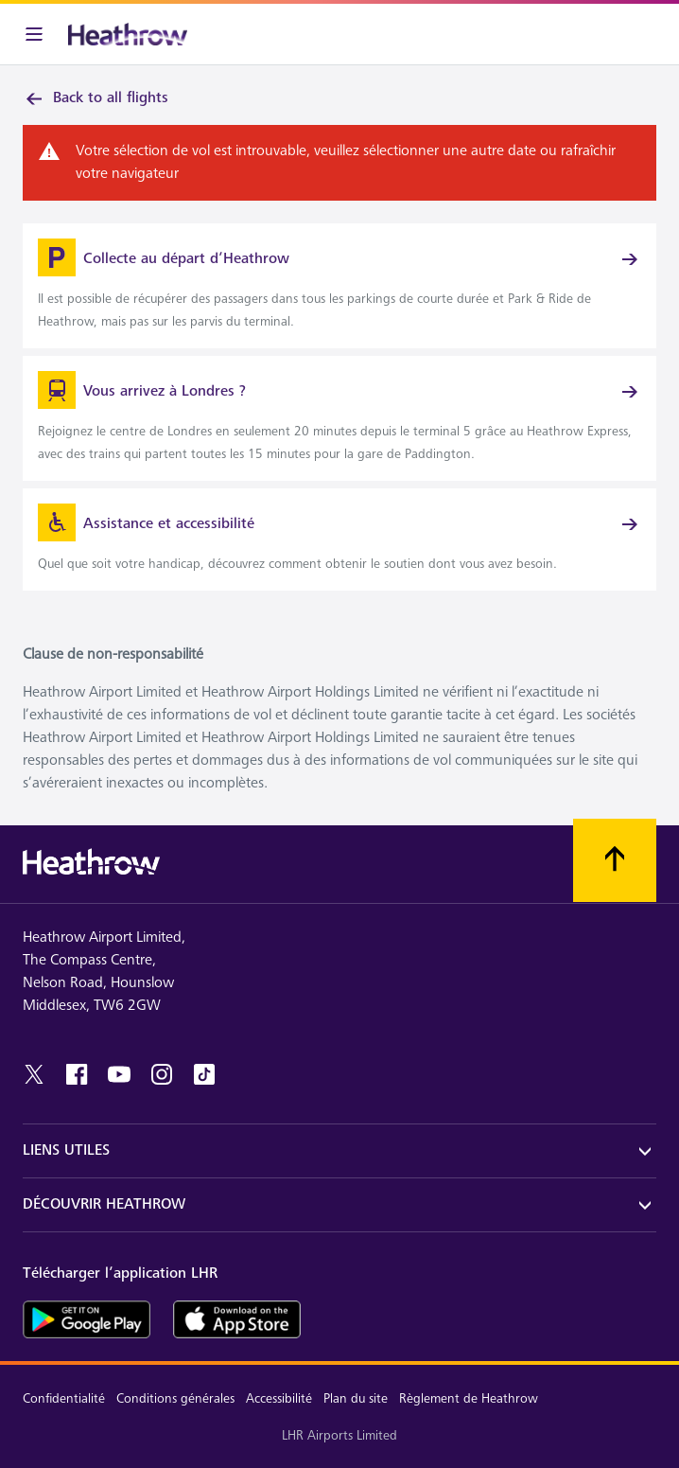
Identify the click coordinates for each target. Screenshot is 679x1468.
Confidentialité (64, 1398)
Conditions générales (175, 1398)
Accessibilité (279, 1398)
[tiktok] (204, 1074)
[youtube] (119, 1074)
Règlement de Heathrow (468, 1398)
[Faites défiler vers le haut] (614, 860)
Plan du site (355, 1398)
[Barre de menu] (34, 34)
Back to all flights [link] (95, 98)
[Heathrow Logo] (127, 34)
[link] (339, 285)
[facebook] (76, 1074)
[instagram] (161, 1074)
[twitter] (34, 1074)
